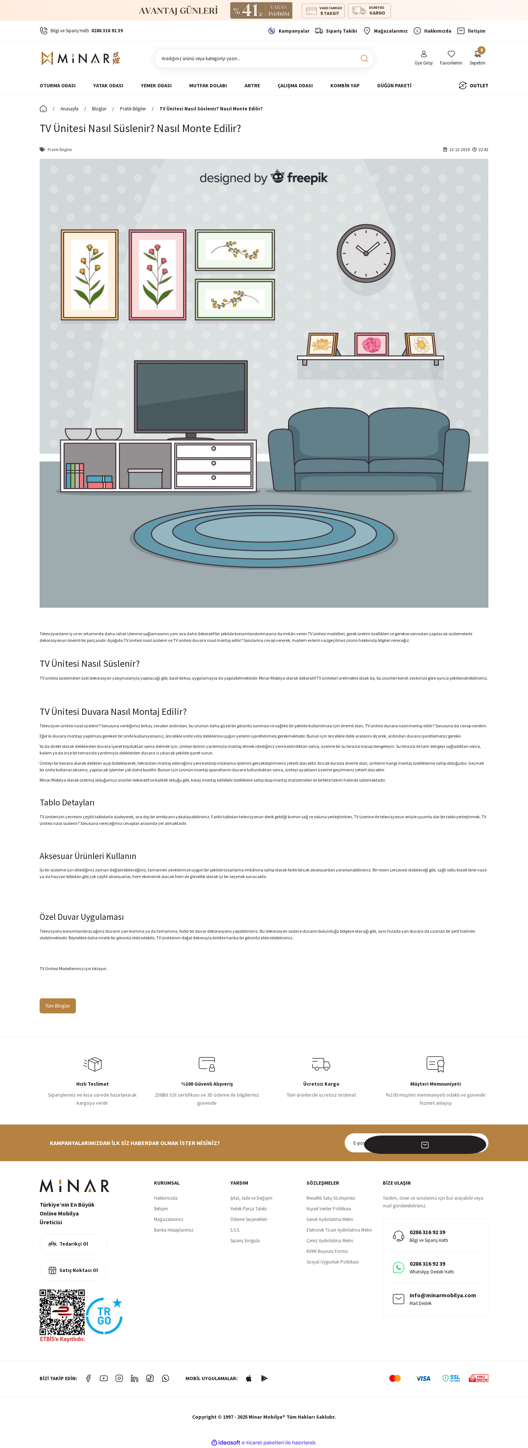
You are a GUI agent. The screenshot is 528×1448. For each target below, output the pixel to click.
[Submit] (479, 1143)
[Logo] (82, 58)
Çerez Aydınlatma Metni (330, 1240)
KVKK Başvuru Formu (327, 1251)
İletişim (161, 1209)
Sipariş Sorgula (245, 1240)
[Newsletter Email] (416, 1142)
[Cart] (477, 58)
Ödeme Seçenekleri (248, 1219)
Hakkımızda (165, 1198)
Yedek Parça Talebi (248, 1209)
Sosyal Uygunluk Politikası (333, 1262)
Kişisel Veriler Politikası (329, 1209)
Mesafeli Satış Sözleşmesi (331, 1198)
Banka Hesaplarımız (173, 1230)
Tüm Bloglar (57, 1005)
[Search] (264, 58)
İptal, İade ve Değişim (251, 1198)
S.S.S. (235, 1230)
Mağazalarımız (168, 1219)
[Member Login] (424, 58)
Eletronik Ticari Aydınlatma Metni (339, 1230)
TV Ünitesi (49, 968)
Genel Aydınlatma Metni (330, 1219)
